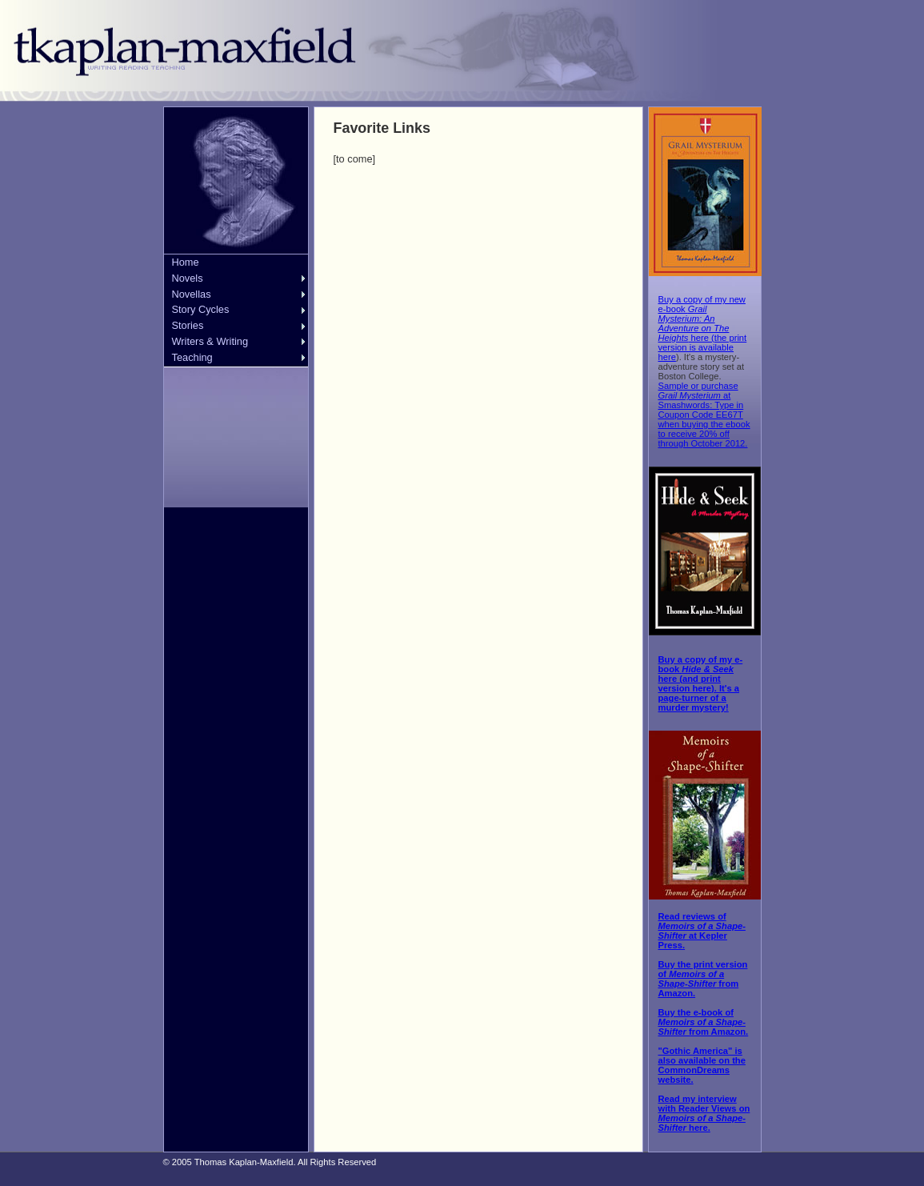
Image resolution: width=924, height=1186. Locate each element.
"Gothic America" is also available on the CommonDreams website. (702, 1065)
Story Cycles (201, 309)
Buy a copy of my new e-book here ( (702, 318)
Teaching (192, 357)
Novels (187, 278)
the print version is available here (702, 347)
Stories (188, 325)
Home (185, 262)
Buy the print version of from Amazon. (703, 979)
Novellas (191, 294)
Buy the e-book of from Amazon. (703, 1022)
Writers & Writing (210, 341)
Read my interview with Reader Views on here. (704, 1113)
